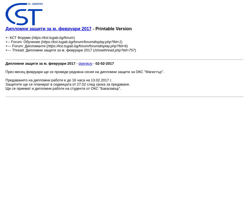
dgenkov (85, 63)
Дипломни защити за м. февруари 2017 (48, 28)
